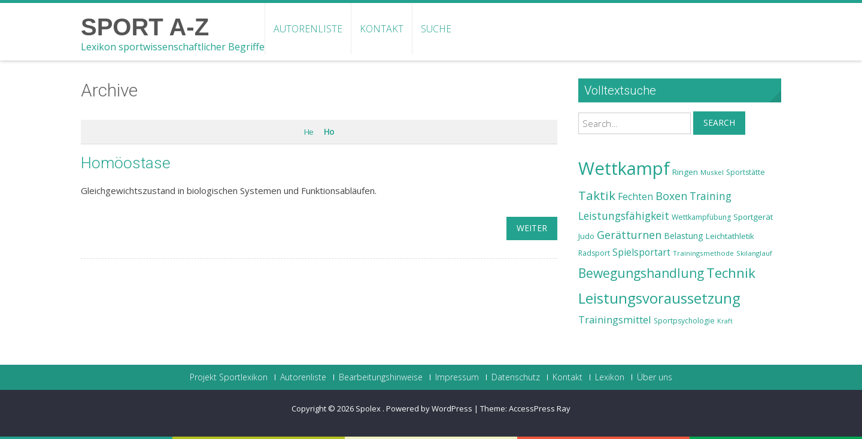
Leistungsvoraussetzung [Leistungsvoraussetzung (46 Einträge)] (659, 298)
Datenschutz (515, 377)
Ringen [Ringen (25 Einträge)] (685, 171)
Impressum (457, 377)
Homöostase (126, 163)
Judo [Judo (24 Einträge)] (586, 236)
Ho (329, 131)
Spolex (369, 408)
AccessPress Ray (539, 408)
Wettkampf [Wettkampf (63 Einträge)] (624, 168)
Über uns (654, 377)
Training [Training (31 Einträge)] (711, 196)
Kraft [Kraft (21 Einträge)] (725, 321)
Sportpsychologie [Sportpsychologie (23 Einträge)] (684, 321)
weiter (532, 228)
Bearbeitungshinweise (381, 377)
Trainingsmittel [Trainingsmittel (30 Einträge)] (614, 319)
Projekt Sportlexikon (229, 377)
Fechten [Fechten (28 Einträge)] (635, 196)
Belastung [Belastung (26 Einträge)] (683, 235)
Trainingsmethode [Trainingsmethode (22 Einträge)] (703, 253)
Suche (436, 28)
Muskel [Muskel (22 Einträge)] (712, 172)
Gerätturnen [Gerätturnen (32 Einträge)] (629, 235)
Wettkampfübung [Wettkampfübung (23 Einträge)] (701, 217)
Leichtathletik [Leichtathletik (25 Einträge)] (730, 236)
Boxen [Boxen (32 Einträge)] (671, 196)
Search (719, 122)
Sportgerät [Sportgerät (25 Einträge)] (753, 216)
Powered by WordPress (429, 408)
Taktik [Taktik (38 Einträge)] (596, 195)
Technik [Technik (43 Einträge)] (730, 273)
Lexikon (609, 377)
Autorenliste (308, 28)
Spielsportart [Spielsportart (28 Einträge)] (641, 252)
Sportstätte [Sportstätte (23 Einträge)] (745, 172)
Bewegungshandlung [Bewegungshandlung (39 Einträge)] (641, 273)
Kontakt (381, 28)
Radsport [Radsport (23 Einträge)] (594, 253)
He (308, 131)
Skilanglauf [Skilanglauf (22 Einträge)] (754, 253)
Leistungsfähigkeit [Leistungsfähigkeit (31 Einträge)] (623, 215)
